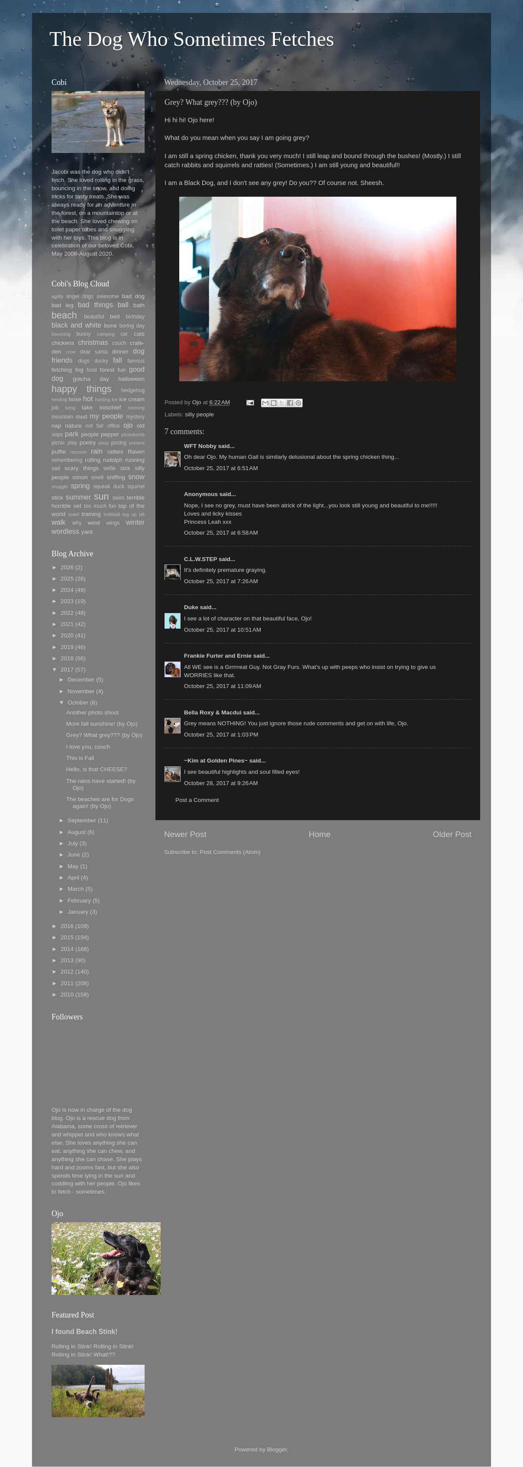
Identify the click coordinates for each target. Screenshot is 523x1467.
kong (70, 407)
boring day (132, 326)
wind (94, 522)
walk (58, 522)
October (78, 702)
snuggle (60, 486)
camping (106, 334)
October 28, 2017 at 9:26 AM (221, 783)
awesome (108, 296)
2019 (67, 647)
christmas (93, 342)
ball (123, 304)
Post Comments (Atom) (230, 852)
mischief (110, 407)
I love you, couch (88, 746)
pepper (110, 434)
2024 (67, 590)
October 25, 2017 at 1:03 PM (221, 734)
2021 (67, 624)
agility (58, 296)
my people (106, 416)
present (137, 442)
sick (125, 468)
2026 (67, 567)
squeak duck (109, 487)
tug (126, 514)
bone (110, 325)
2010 (67, 994)
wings (112, 523)
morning (136, 407)
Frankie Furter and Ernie (218, 655)
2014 (67, 949)
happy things (82, 388)
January (78, 912)
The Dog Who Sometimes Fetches (191, 38)
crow (71, 351)
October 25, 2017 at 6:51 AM (221, 468)
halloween (131, 379)
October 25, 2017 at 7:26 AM (221, 581)
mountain (62, 417)
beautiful (94, 317)
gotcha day (91, 379)
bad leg (63, 305)
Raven (136, 451)
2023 (67, 601)
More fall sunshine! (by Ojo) (102, 724)
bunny (84, 334)
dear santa (94, 352)
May (73, 866)
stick (57, 497)
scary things (82, 468)
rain (97, 451)
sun (101, 496)
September (82, 820)
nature (73, 425)
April (73, 877)
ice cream (132, 399)
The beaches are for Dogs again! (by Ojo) (100, 802)
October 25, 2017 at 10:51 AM (222, 629)
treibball (111, 514)
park (72, 434)
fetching (62, 370)
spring (80, 486)
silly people (199, 414)
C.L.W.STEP (200, 559)
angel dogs (80, 296)
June (74, 854)
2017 (67, 669)
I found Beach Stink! (85, 1331)
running (135, 460)
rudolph (113, 460)
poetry (88, 442)
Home (319, 834)
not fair (94, 426)
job (55, 408)
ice (115, 399)
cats (139, 334)
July (73, 843)
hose (74, 399)
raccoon (78, 451)
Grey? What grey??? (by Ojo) (104, 735)
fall (117, 360)
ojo (128, 425)
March (76, 889)
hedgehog (133, 390)
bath (139, 305)
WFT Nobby (200, 446)
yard (86, 532)
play (72, 443)
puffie (59, 451)
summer (78, 497)
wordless (65, 531)
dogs (83, 361)
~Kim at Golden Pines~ (216, 760)
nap (56, 425)
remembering (67, 460)
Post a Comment (197, 800)
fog (79, 370)
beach (64, 315)
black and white (76, 325)
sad (56, 468)
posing (119, 443)
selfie (109, 468)
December (81, 679)
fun (122, 370)
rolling (92, 460)
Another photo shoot (92, 712)
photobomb (133, 434)
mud (81, 416)
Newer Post (185, 834)
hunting (102, 399)
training (91, 514)
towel (73, 514)
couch (119, 343)
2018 (67, 658)
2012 (67, 971)
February (79, 900)
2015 (67, 937)
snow (136, 476)
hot (88, 398)
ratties (115, 451)
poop (103, 442)
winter (135, 522)
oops (57, 435)
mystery (135, 417)
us (142, 514)
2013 (67, 960)
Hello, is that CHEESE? (96, 769)
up (133, 514)
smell (97, 477)
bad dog (133, 296)
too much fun (100, 506)
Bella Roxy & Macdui (213, 712)
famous (136, 361)
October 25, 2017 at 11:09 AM (222, 686)
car (124, 334)
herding (59, 399)
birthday (135, 317)
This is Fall (80, 758)
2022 (67, 613)
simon (80, 477)
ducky (101, 361)
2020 (67, 635)
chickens (63, 343)
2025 (67, 578)
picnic (58, 443)
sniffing (116, 477)
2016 (67, 926)
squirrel (136, 487)
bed (115, 316)
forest (107, 370)
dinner (120, 351)
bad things (95, 304)
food (92, 370)
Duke (191, 607)
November (81, 691)
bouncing (61, 334)
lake (87, 407)
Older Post (452, 834)
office (113, 426)
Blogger (277, 1449)
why (77, 523)
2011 (67, 983)
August (77, 832)
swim (119, 498)
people (90, 434)
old (141, 425)
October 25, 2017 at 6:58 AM (221, 532)
